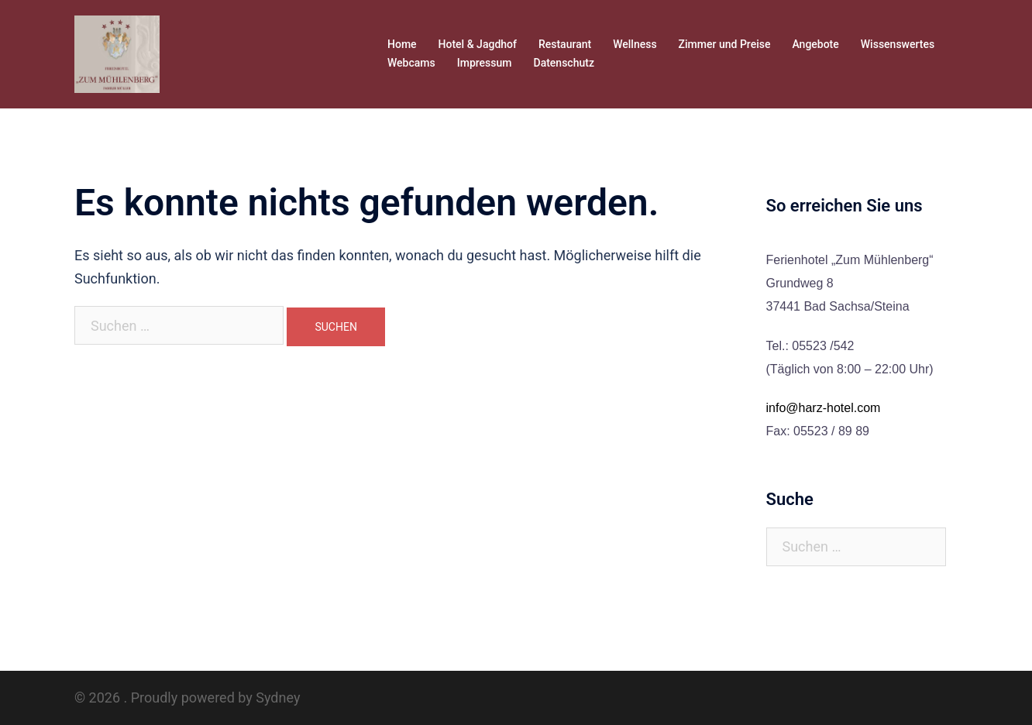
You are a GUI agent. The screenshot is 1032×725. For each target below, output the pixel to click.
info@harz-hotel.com (823, 407)
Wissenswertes (897, 44)
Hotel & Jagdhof (478, 44)
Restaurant (564, 44)
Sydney (278, 697)
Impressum (484, 63)
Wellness (634, 44)
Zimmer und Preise (725, 44)
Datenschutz (564, 63)
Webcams (411, 63)
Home (402, 44)
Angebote (815, 44)
